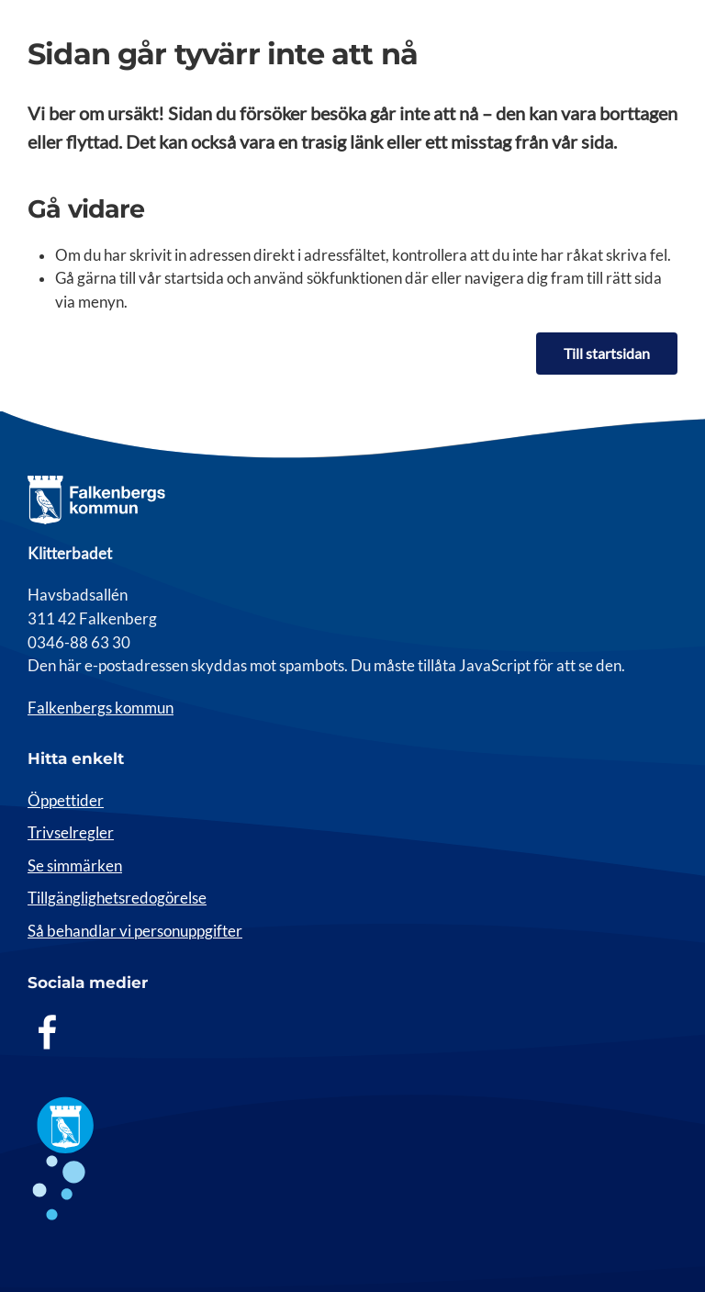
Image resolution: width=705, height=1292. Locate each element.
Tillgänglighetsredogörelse (117, 898)
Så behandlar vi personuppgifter (135, 931)
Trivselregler (71, 833)
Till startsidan (607, 353)
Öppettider (66, 801)
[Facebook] (48, 1031)
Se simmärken (75, 866)
